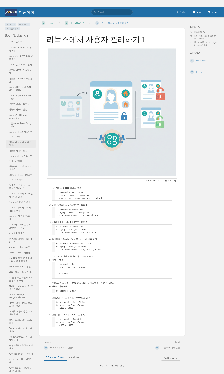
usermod (24, 24)
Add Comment (170, 358)
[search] (112, 12)
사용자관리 (12, 29)
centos (10, 24)
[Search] (95, 12)
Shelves (182, 12)
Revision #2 (197, 32)
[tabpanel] (112, 365)
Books (197, 12)
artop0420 (199, 38)
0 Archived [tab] (74, 357)
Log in (212, 12)
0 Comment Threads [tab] (55, 357)
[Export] (205, 72)
